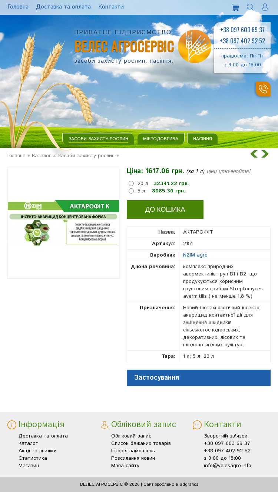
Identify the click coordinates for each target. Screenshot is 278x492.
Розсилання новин (133, 458)
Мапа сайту (125, 465)
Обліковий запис (131, 436)
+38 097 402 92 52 (242, 40)
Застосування (156, 378)
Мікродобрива (160, 139)
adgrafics (189, 484)
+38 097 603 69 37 (242, 29)
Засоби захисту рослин (98, 139)
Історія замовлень (133, 451)
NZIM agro (195, 255)
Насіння (202, 139)
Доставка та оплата (43, 436)
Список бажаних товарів (141, 443)
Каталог (41, 155)
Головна (16, 155)
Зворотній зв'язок (225, 436)
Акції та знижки (38, 451)
